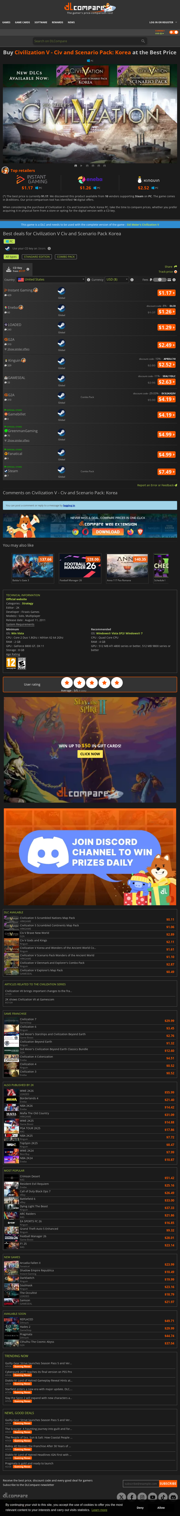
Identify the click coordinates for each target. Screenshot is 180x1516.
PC (9, 241)
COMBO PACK (66, 256)
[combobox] (50, 279)
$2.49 (166, 345)
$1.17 (166, 293)
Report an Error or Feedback (157, 485)
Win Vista (17, 633)
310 (7, 344)
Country (9, 279)
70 (7, 435)
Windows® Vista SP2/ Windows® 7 (119, 633)
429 (7, 295)
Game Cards (22, 22)
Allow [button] (161, 1507)
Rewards (57, 22)
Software (41, 22)
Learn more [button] (99, 1510)
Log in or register (161, 22)
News (71, 22)
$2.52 (166, 364)
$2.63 (166, 382)
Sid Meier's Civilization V (143, 224)
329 (7, 365)
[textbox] (31, 280)
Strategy (27, 603)
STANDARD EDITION (37, 256)
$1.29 (166, 327)
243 (7, 329)
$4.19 (166, 399)
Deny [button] (140, 1507)
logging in (69, 505)
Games (6, 22)
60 (7, 312)
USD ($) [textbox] (112, 279)
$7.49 (166, 472)
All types (11, 256)
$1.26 (166, 311)
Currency (97, 279)
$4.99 (166, 434)
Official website (16, 599)
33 (7, 382)
